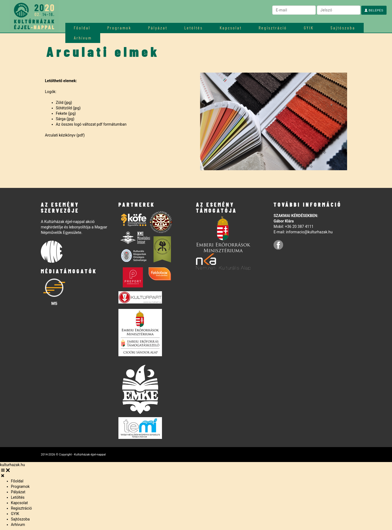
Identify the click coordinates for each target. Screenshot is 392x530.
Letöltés (193, 27)
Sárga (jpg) (65, 119)
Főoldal (82, 27)
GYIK (309, 27)
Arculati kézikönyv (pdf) (65, 135)
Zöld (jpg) (64, 102)
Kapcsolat (231, 27)
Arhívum (18, 524)
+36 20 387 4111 (299, 226)
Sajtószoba (342, 27)
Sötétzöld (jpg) (68, 108)
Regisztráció (273, 27)
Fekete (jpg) (66, 113)
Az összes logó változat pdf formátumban (91, 124)
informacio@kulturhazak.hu (309, 232)
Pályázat (157, 27)
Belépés (374, 10)
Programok (119, 27)
